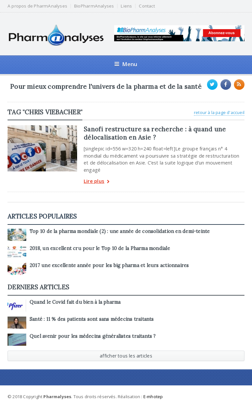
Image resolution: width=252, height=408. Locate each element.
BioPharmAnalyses (94, 6)
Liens (126, 6)
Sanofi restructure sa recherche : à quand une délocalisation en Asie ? (155, 133)
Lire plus (97, 182)
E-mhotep (153, 396)
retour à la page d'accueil (219, 112)
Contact (147, 6)
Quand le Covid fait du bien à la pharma (75, 302)
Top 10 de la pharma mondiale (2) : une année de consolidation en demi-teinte (120, 231)
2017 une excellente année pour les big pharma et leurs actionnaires (109, 265)
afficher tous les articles (126, 356)
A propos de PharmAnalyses (37, 6)
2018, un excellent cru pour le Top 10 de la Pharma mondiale (100, 248)
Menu (126, 64)
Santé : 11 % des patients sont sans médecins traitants (92, 319)
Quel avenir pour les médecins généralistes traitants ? (93, 336)
